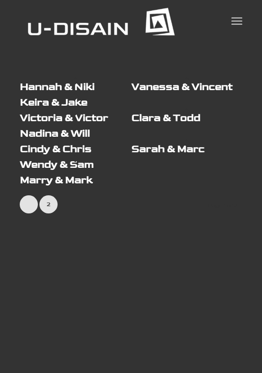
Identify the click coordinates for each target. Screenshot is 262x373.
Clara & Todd (165, 118)
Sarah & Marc (167, 149)
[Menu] (236, 21)
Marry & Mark (56, 180)
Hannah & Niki (57, 87)
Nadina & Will (55, 133)
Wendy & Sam (56, 165)
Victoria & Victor (64, 118)
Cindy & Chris (55, 149)
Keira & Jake (53, 102)
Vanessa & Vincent (181, 87)
